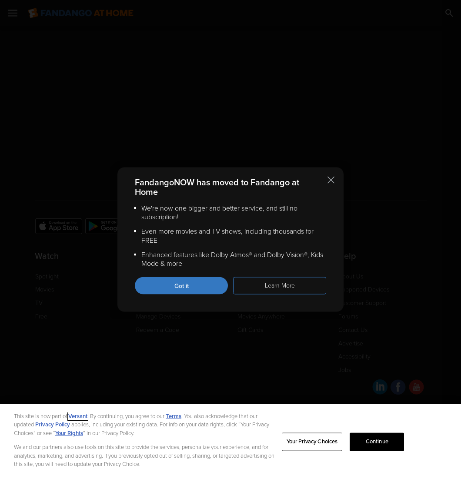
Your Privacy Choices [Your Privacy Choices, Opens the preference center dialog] (312, 441)
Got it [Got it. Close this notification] (181, 286)
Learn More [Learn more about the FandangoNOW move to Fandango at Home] (280, 285)
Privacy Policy (52, 424)
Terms (173, 416)
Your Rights (69, 433)
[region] (230, 441)
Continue (377, 441)
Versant (77, 416)
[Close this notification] (331, 179)
